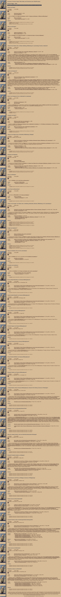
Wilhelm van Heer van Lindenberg (21, 121)
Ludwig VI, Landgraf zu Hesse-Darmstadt (32, 487)
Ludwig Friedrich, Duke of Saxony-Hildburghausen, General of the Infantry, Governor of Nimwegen (25, 419)
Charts (22, 5)
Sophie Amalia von (46, 529)
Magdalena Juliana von (20, 398)
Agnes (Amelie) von (20, 38)
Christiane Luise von (27, 397)
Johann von (33, 16)
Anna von (17, 14)
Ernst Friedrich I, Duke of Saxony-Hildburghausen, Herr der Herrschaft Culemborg (29, 285)
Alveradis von (18, 217)
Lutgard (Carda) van (13, 105)
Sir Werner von (19, 102)
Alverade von (18, 210)
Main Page (8, 5)
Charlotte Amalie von (22, 534)
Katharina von (18, 52)
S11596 (11, 112)
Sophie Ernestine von (21, 470)
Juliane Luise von (19, 539)
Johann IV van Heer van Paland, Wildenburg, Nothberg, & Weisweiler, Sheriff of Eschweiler (33, 64)
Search (30, 5)
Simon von (22, 35)
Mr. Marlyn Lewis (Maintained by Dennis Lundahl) (33, 594)
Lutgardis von (41, 55)
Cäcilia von (18, 62)
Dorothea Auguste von (22, 536)
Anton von (17, 160)
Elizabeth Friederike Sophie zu (21, 441)
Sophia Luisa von (20, 462)
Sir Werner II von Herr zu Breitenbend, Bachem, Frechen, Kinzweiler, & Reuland (29, 209)
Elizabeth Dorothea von (48, 487)
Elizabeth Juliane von (22, 535)
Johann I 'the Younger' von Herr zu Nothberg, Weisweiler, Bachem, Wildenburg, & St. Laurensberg (33, 140)
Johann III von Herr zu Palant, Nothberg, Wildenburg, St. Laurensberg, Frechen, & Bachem (37, 79)
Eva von (17, 218)
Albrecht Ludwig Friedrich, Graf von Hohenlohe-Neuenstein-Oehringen (27, 424)
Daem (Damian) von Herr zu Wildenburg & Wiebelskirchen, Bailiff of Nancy (30, 63)
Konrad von (17, 13)
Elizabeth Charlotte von (21, 526)
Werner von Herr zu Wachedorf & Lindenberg (26, 55)
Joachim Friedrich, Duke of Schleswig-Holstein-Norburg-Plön (25, 414)
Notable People (26, 5)
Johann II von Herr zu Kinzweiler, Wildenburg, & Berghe (25, 51)
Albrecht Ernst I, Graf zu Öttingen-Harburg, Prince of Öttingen (25, 483)
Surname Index (13, 5)
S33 (10, 224)
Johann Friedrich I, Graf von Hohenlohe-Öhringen (32, 464)
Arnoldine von (32, 256)
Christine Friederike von (21, 484)
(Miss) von (21, 16)
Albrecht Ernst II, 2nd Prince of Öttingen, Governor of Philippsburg (26, 461)
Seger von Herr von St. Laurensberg (22, 272)
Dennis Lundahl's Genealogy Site (36, 5)
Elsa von (17, 103)
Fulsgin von (18, 141)
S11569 (11, 22)
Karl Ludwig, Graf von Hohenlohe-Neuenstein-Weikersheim (24, 440)
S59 (10, 23)
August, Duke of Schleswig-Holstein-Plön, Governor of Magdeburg (26, 525)
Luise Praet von (19, 161)
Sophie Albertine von (19, 286)
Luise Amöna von (50, 464)
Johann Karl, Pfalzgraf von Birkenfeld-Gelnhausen (29, 529)
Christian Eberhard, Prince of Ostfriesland (21, 553)
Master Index (18, 5)
